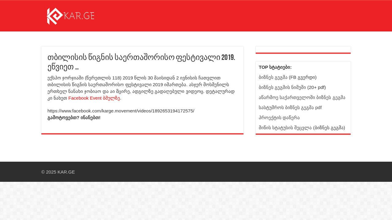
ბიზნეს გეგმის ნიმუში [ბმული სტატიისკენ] (282, 87)
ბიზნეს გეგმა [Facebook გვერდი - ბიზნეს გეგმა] (273, 77)
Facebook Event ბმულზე (94, 98)
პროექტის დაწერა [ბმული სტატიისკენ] (279, 117)
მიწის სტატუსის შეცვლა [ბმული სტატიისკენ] (285, 127)
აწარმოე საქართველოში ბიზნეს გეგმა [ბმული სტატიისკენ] (302, 97)
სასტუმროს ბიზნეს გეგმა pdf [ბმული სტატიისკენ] (290, 107)
